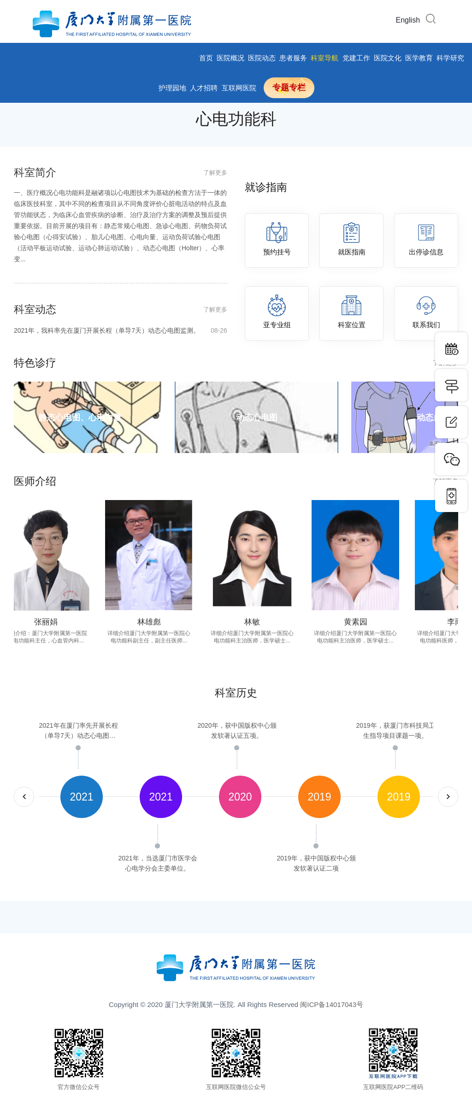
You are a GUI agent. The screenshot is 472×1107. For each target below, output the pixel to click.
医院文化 (387, 58)
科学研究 (450, 58)
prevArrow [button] (24, 797)
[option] (78, 796)
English (408, 20)
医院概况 (230, 58)
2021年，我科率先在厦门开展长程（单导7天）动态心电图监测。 (120, 330)
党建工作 (356, 58)
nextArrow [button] (448, 797)
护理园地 (172, 88)
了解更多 (215, 172)
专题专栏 (289, 87)
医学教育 (419, 58)
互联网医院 (239, 88)
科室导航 (324, 58)
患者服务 (293, 58)
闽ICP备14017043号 (331, 1004)
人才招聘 (204, 88)
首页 (206, 58)
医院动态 (262, 58)
